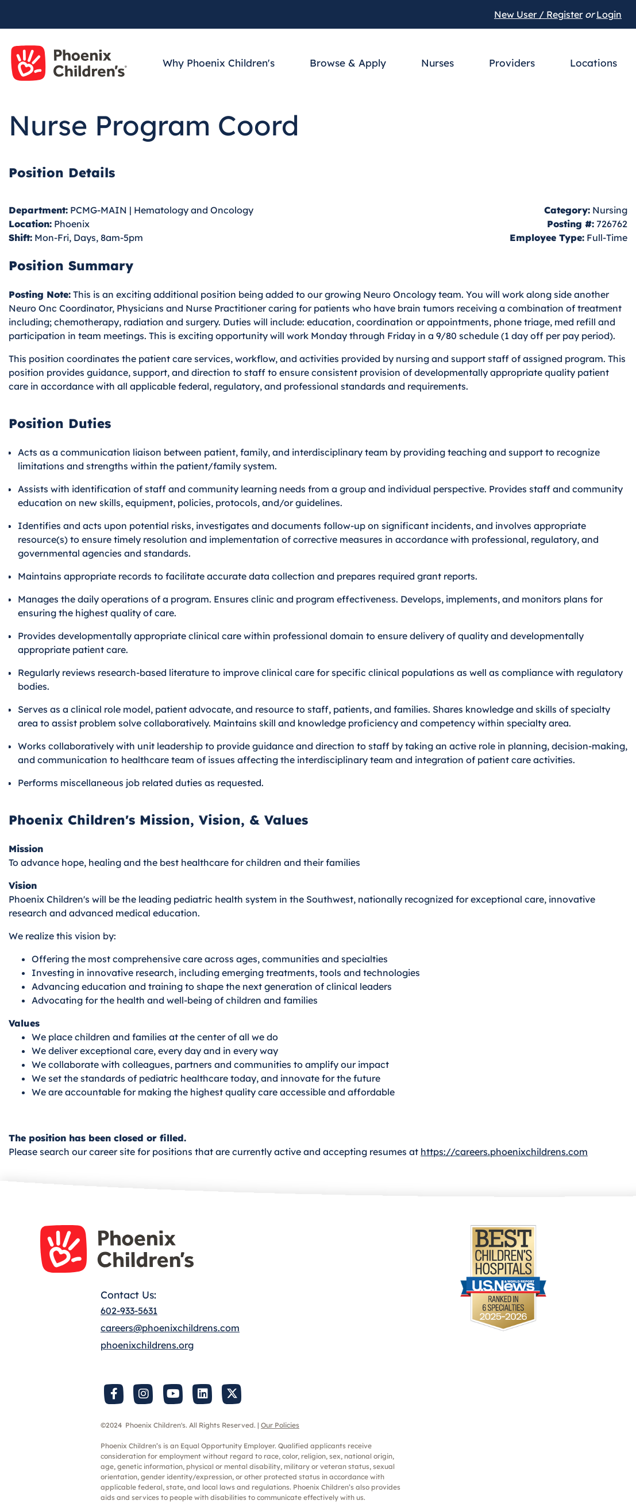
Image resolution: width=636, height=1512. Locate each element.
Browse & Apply (348, 63)
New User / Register (538, 14)
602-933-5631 (129, 1310)
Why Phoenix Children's (219, 63)
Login (609, 14)
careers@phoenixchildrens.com (170, 1328)
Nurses (437, 63)
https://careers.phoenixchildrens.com (504, 1151)
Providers (512, 63)
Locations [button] (593, 63)
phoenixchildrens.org (147, 1345)
